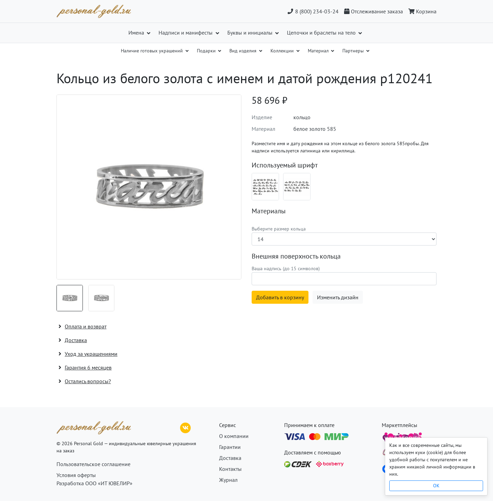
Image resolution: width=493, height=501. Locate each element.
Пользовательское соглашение (93, 464)
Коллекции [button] (282, 51)
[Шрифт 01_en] (297, 186)
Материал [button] (319, 51)
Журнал (228, 479)
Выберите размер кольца (279, 229)
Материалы (269, 210)
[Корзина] (421, 11)
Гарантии (230, 446)
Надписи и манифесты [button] (186, 32)
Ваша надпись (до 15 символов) (286, 268)
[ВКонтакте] (185, 427)
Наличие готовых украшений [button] (152, 51)
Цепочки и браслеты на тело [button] (322, 32)
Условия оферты (76, 475)
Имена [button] (137, 32)
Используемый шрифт (285, 165)
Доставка (230, 457)
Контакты (230, 468)
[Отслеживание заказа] (373, 11)
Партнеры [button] (353, 51)
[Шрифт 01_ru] (265, 186)
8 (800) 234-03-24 (313, 11)
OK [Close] (436, 486)
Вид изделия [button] (243, 51)
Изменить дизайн (337, 297)
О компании (234, 436)
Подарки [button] (207, 51)
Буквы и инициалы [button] (250, 32)
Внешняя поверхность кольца (296, 256)
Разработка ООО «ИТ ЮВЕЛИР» (94, 483)
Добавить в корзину (280, 297)
